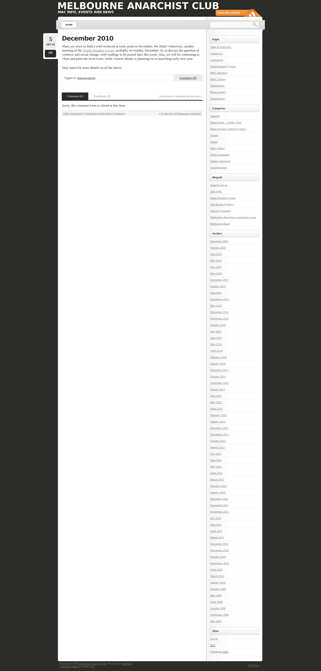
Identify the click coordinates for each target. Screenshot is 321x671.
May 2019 (216, 260)
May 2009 (216, 595)
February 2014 (218, 357)
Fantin (214, 141)
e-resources (216, 59)
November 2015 (219, 299)
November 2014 (219, 318)
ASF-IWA (216, 191)
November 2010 (219, 550)
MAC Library (218, 79)
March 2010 (217, 575)
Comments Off (187, 77)
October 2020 (218, 247)
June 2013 (216, 395)
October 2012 (218, 440)
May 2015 (216, 305)
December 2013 (219, 369)
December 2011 (219, 498)
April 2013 (216, 408)
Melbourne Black (220, 223)
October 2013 (218, 376)
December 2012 (219, 427)
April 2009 (216, 601)
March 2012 (217, 479)
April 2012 (216, 472)
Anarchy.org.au (219, 184)
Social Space (217, 98)
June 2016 (216, 292)
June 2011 (216, 524)
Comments (219, 651)
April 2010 (216, 569)
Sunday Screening (220, 161)
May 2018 (216, 273)
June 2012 (216, 460)
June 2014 (216, 337)
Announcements (86, 77)
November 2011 (219, 505)
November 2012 (219, 434)
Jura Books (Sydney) (222, 204)
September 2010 (219, 563)
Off (50, 52)
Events (214, 135)
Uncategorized (218, 167)
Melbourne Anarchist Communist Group (233, 217)
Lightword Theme (68, 666)
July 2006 (215, 621)
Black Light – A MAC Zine (225, 122)
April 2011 (216, 530)
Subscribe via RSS (229, 12)
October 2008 (218, 608)
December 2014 (219, 311)
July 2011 (215, 518)
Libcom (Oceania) (220, 210)
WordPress (126, 663)
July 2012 (215, 453)
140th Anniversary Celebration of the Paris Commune (93, 113)
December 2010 (219, 543)
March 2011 (217, 537)
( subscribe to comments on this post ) (179, 96)
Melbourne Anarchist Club (92, 663)
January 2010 (217, 582)
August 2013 (217, 389)
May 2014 (216, 344)
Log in (214, 638)
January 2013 (217, 421)
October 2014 (218, 324)
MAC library (217, 148)
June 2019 (216, 254)
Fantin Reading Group (223, 66)
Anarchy (215, 115)
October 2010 (218, 556)
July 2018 (215, 266)
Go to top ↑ (254, 665)
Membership (217, 85)
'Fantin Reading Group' (98, 50)
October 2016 (218, 286)
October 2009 (218, 588)
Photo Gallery (218, 92)
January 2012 (217, 492)
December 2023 (219, 241)
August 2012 (217, 447)
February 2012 (218, 485)
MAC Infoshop (219, 72)
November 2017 (219, 279)
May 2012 (216, 466)
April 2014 (216, 350)
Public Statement (220, 154)
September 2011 (219, 511)
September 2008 (219, 614)
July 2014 (215, 331)
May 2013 (216, 402)
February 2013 (218, 415)
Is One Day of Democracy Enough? (181, 113)
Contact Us (216, 53)
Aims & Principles (220, 46)
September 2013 (219, 382)
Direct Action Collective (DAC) (228, 128)
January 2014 (217, 363)
